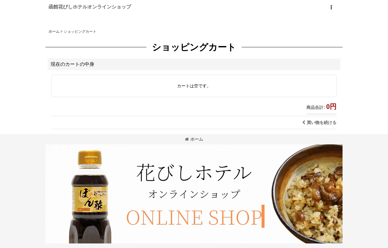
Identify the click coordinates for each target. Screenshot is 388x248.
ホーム (194, 139)
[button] (331, 7)
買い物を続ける (319, 122)
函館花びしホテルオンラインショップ (89, 6)
